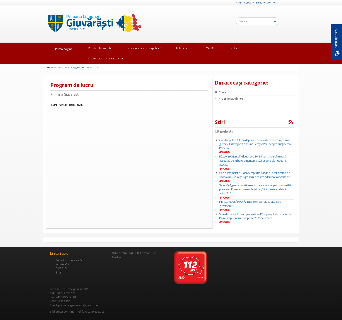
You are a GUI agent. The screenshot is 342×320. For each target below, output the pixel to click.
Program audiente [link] (229, 98)
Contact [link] (272, 2)
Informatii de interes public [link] (144, 48)
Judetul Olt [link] (62, 264)
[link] (92, 24)
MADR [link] (210, 48)
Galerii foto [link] (184, 48)
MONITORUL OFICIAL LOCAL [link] (105, 58)
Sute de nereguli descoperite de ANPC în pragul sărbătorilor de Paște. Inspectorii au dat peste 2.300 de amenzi (255, 216)
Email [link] (259, 2)
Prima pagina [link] (243, 2)
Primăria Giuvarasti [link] (100, 48)
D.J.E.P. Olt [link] (61, 268)
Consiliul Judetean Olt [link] (69, 260)
